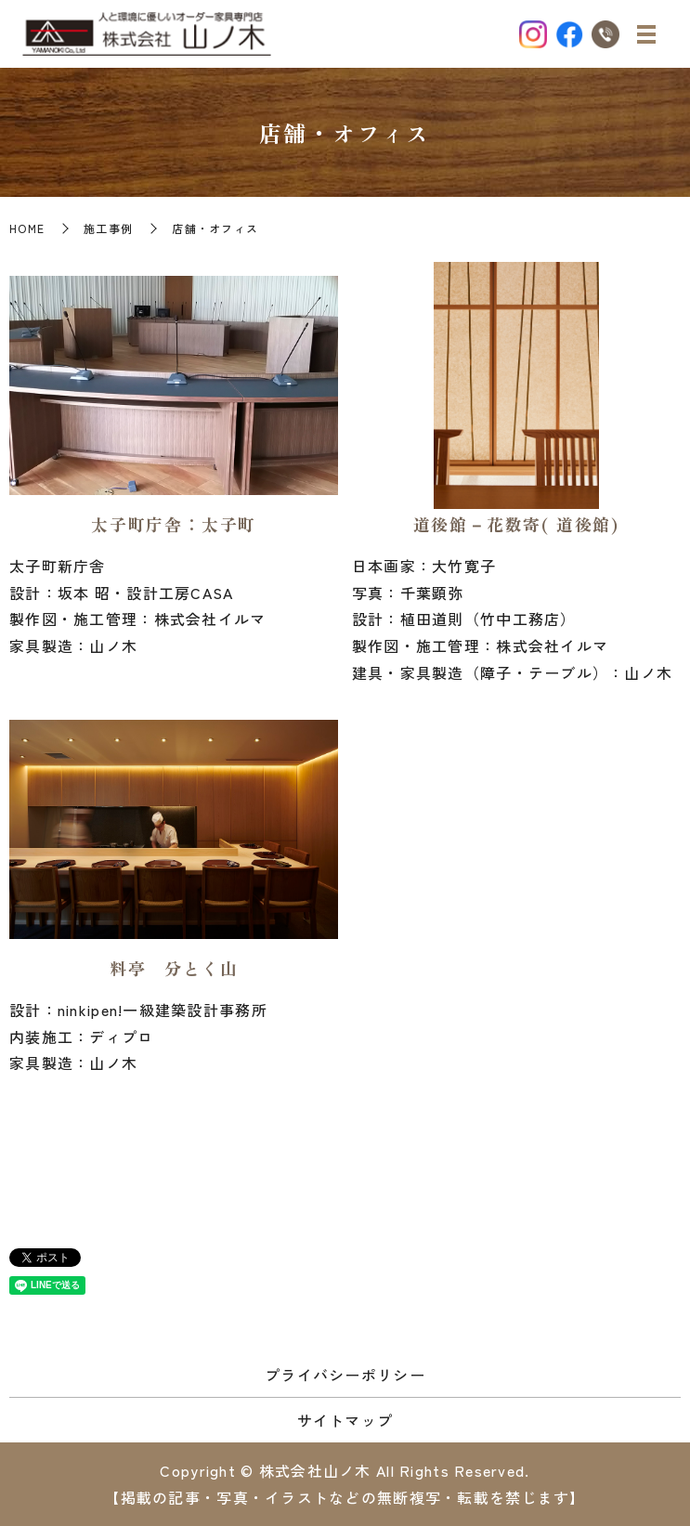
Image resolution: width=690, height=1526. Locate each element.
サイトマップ (345, 1420)
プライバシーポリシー (345, 1374)
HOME (27, 228)
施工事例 (108, 228)
